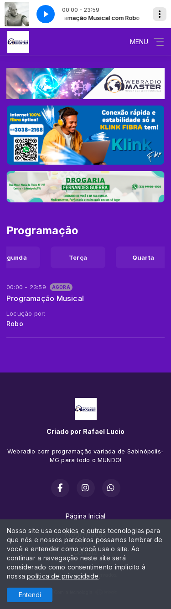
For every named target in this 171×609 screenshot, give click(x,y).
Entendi (30, 595)
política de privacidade (62, 576)
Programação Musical (45, 298)
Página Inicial (86, 516)
